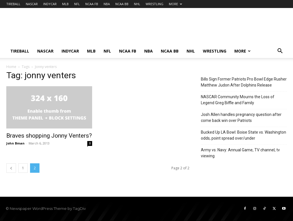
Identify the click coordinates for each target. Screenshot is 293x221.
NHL (137, 4)
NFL (77, 4)
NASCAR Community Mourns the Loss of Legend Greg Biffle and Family (237, 100)
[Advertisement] (183, 28)
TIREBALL (13, 4)
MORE (175, 4)
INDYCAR (50, 4)
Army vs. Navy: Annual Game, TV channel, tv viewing (240, 153)
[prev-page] (11, 168)
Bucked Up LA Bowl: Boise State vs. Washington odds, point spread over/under (243, 135)
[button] (280, 51)
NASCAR (32, 4)
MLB (65, 4)
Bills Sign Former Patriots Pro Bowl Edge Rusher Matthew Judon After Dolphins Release (244, 82)
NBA (107, 4)
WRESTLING (154, 4)
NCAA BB (121, 4)
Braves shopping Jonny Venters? (49, 135)
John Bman (15, 143)
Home (11, 66)
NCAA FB (91, 4)
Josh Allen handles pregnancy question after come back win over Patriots (241, 117)
